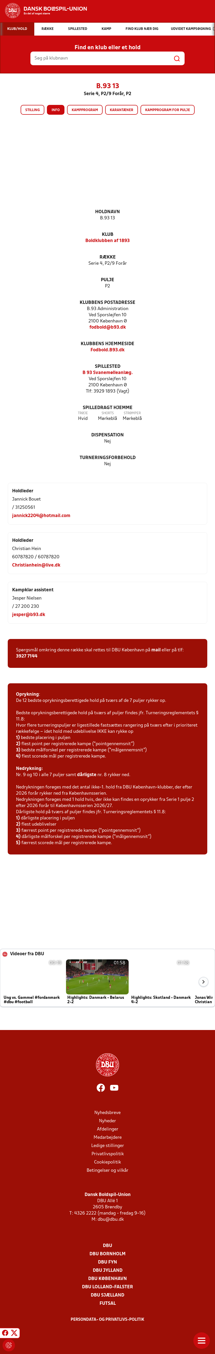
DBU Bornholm (107, 1254)
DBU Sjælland (107, 1295)
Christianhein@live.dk (36, 565)
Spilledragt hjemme (108, 408)
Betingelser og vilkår (107, 1170)
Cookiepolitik (107, 1162)
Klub (107, 234)
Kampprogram (85, 110)
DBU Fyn (107, 1262)
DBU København (107, 1279)
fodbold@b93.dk (107, 327)
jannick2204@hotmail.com (41, 516)
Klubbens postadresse (107, 303)
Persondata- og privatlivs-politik (107, 1320)
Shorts (108, 413)
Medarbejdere (108, 1137)
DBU (107, 1246)
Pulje (107, 280)
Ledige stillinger (107, 1146)
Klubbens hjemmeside (107, 344)
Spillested (107, 366)
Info (56, 110)
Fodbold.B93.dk (107, 350)
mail (156, 650)
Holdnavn (107, 212)
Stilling (32, 110)
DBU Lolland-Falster (107, 1287)
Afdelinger (107, 1129)
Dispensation (107, 435)
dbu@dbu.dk (111, 1219)
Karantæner (121, 110)
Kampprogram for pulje (167, 110)
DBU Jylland (107, 1270)
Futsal (108, 1303)
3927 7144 (26, 656)
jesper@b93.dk (28, 615)
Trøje (83, 413)
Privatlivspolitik (108, 1154)
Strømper (132, 413)
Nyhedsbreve (107, 1113)
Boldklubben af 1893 (107, 241)
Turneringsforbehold (108, 458)
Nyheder (107, 1121)
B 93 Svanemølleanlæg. (107, 373)
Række (108, 257)
